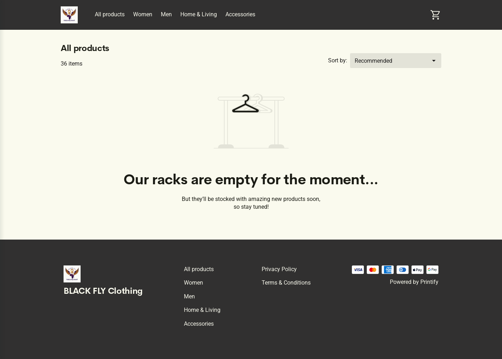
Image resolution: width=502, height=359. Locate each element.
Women (142, 14)
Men (166, 14)
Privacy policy (279, 269)
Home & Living (198, 14)
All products (110, 14)
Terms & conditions (286, 282)
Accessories (240, 14)
